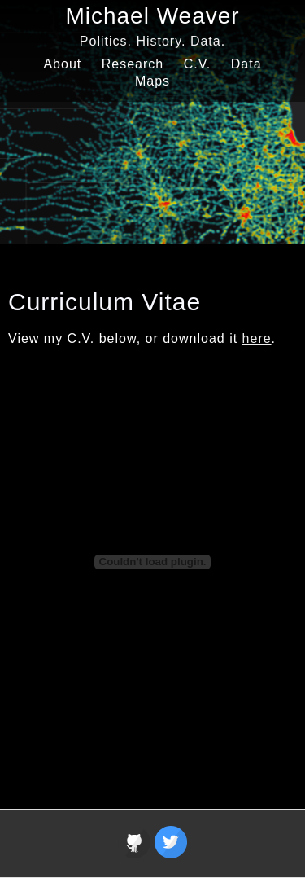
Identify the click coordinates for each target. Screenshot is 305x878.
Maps (152, 81)
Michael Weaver (152, 16)
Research (132, 64)
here (257, 338)
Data (246, 64)
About (62, 64)
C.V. (197, 64)
